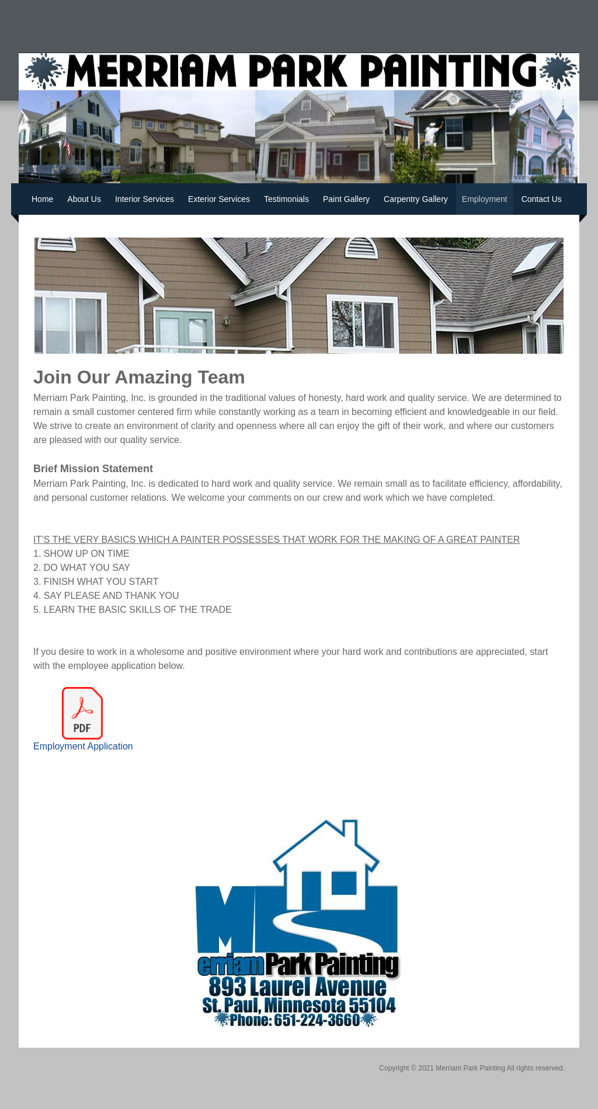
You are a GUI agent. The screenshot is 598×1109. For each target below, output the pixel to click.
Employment (484, 199)
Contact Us (541, 199)
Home (42, 199)
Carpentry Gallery (416, 199)
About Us (84, 199)
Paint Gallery (346, 199)
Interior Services (144, 199)
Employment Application (83, 746)
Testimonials (286, 199)
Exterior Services (219, 199)
